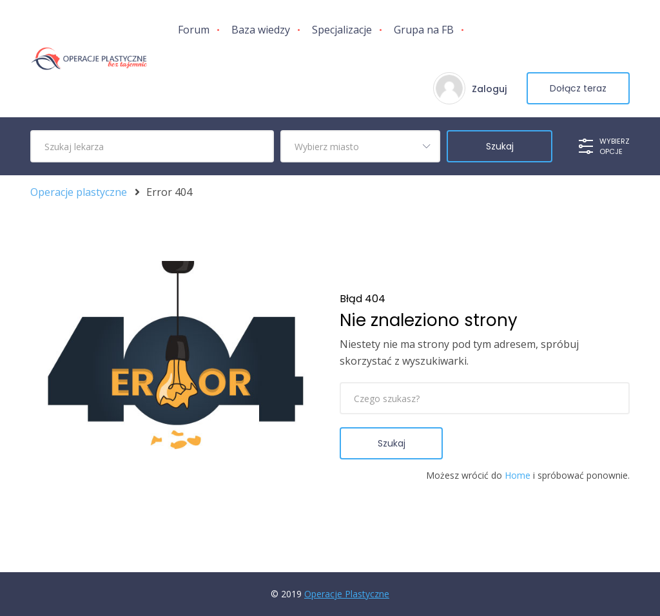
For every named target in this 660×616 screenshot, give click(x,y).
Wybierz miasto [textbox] (327, 146)
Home (517, 475)
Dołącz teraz (578, 88)
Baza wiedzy (260, 30)
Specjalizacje (342, 30)
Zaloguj (489, 88)
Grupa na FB (424, 30)
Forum (193, 30)
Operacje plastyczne (78, 192)
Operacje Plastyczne (346, 594)
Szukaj (391, 443)
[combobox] (360, 146)
